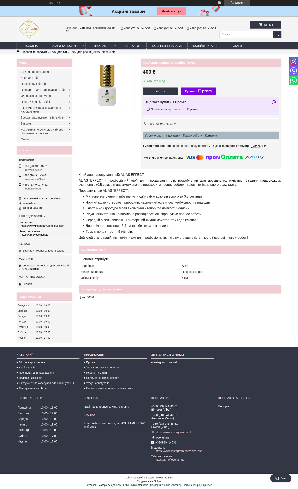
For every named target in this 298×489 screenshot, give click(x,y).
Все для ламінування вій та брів (42, 117)
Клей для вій (58, 52)
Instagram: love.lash (166, 362)
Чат (280, 478)
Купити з (198, 91)
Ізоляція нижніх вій (33, 83)
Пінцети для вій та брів (36, 101)
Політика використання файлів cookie (109, 388)
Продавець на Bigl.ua (149, 481)
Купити (160, 91)
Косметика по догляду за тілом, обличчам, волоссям (42, 131)
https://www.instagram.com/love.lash (43, 198)
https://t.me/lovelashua (34, 234)
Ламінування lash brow (33, 388)
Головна (31, 45)
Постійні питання (205, 45)
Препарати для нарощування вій (43, 89)
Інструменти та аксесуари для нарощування (41, 109)
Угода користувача (97, 383)
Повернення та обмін (167, 45)
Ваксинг (26, 123)
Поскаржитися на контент (165, 485)
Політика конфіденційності (102, 377)
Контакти (132, 45)
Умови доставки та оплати (102, 367)
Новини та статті (96, 372)
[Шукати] (277, 34)
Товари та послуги (64, 45)
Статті (237, 45)
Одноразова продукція (36, 95)
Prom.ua (168, 477)
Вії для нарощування (35, 71)
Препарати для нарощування (37, 372)
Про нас (100, 45)
